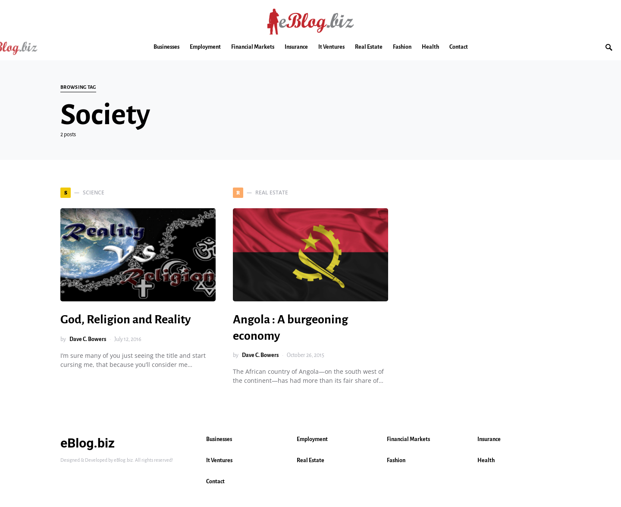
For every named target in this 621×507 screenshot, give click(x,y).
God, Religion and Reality (125, 319)
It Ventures (219, 460)
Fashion (396, 460)
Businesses (219, 439)
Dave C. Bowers (87, 339)
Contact (215, 482)
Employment (312, 439)
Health (486, 460)
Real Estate (310, 460)
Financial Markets (408, 439)
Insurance (489, 439)
